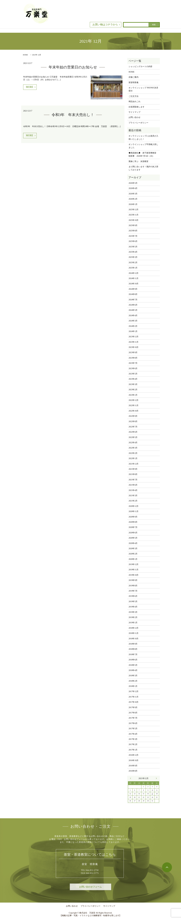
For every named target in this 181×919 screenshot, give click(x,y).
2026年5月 (133, 183)
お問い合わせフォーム (90, 887)
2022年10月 (133, 411)
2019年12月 (133, 564)
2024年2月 (133, 326)
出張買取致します (136, 107)
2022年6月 (133, 432)
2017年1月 (133, 750)
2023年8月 (133, 358)
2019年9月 (133, 580)
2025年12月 (133, 210)
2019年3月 (133, 612)
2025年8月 (133, 231)
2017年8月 (133, 713)
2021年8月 (133, 474)
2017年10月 (133, 702)
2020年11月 (133, 511)
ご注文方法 (133, 96)
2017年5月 (133, 728)
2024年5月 (133, 310)
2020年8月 (133, 522)
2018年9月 (133, 644)
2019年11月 (133, 570)
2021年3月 (133, 495)
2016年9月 (133, 766)
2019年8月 (133, 586)
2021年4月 (133, 490)
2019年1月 (133, 623)
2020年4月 (133, 543)
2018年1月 (133, 686)
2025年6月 (133, 241)
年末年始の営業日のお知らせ (73, 67)
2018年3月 (133, 676)
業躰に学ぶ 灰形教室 (138, 161)
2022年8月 (133, 421)
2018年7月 (133, 654)
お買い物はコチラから (105, 24)
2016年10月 (133, 760)
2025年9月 (133, 225)
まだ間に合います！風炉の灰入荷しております (143, 168)
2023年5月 (133, 374)
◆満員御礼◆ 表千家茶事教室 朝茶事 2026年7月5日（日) (143, 154)
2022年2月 (133, 453)
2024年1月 (133, 331)
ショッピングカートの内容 (140, 66)
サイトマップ (134, 112)
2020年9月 (133, 517)
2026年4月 (133, 188)
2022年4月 (133, 443)
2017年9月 (133, 707)
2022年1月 (133, 458)
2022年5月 (133, 437)
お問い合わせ (134, 117)
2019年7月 (133, 591)
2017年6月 (133, 723)
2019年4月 (133, 607)
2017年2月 (133, 744)
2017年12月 (133, 691)
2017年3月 (133, 739)
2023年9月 (133, 352)
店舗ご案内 (133, 77)
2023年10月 (133, 347)
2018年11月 (133, 633)
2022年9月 (133, 416)
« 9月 (131, 778)
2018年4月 (133, 670)
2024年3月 (133, 321)
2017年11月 (133, 697)
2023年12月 (133, 337)
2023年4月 (133, 379)
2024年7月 (133, 300)
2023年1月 (133, 395)
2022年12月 (133, 400)
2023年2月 (133, 390)
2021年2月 (133, 501)
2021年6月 (133, 485)
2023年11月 (133, 342)
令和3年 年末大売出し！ (73, 115)
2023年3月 (133, 384)
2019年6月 (133, 596)
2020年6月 (133, 533)
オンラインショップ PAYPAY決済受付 (143, 89)
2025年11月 (133, 215)
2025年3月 (133, 257)
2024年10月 (133, 284)
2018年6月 (133, 660)
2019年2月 (133, 617)
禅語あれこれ (134, 101)
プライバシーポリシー (138, 123)
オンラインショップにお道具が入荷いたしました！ (143, 137)
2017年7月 (133, 718)
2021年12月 (133, 464)
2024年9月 (133, 289)
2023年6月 (133, 368)
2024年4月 (133, 315)
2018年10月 (133, 639)
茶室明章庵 (133, 82)
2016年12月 (133, 755)
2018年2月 (133, 681)
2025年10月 (133, 220)
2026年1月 (133, 204)
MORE (29, 87)
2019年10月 (133, 575)
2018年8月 (133, 649)
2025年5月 (133, 247)
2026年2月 (133, 199)
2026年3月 (133, 194)
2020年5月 (133, 538)
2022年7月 (133, 427)
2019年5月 (133, 601)
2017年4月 (133, 734)
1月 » (155, 778)
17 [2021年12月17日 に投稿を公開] (152, 793)
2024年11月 (133, 278)
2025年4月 (133, 252)
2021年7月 (133, 480)
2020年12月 (133, 506)
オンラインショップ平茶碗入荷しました (143, 146)
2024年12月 (133, 273)
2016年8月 (133, 771)
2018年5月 (133, 665)
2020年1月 (133, 559)
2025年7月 (133, 236)
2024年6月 (133, 305)
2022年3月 (133, 448)
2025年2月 (133, 262)
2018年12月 (133, 628)
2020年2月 (133, 554)
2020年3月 (133, 548)
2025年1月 (133, 268)
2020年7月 (133, 527)
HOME (25, 55)
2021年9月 (133, 469)
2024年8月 (133, 294)
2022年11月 (133, 405)
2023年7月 (133, 363)
